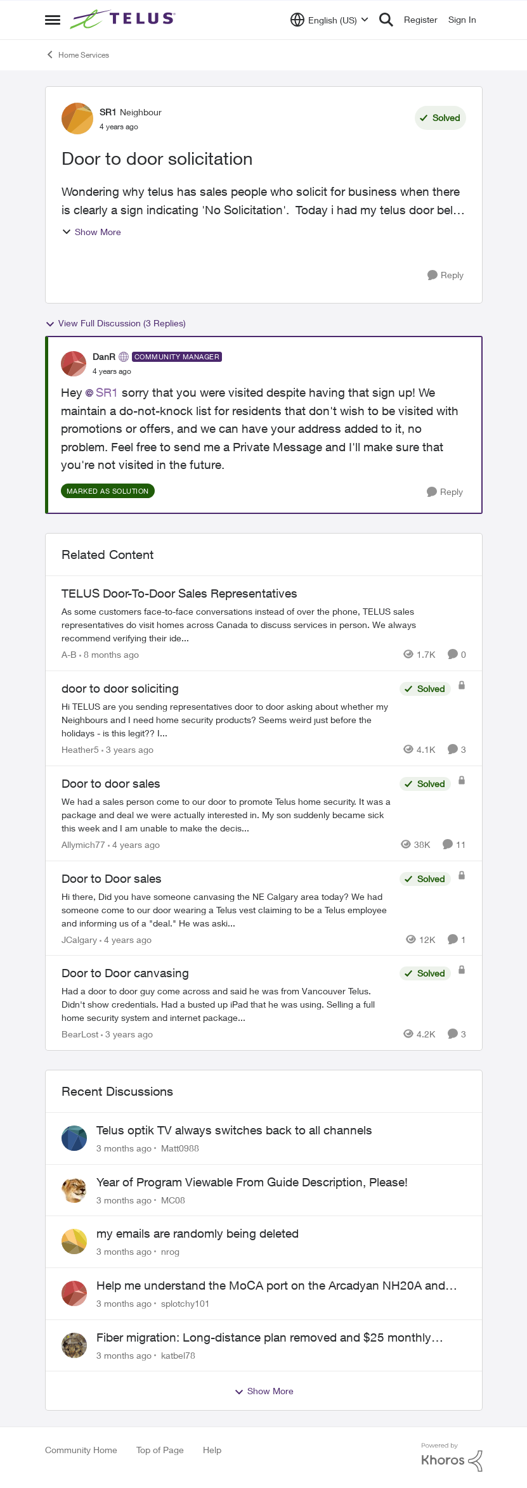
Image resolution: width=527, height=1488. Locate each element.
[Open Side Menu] (53, 19)
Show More (91, 231)
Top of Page (160, 1449)
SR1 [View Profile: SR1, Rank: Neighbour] (108, 111)
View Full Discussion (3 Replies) (115, 323)
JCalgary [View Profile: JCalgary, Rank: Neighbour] (79, 938)
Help (212, 1449)
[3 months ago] (124, 1148)
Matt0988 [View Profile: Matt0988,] (180, 1148)
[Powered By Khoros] (452, 1457)
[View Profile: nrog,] (74, 1241)
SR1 (107, 392)
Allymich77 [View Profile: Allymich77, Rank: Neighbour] (83, 844)
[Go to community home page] (124, 20)
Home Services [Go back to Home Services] (77, 54)
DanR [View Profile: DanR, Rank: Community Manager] (104, 356)
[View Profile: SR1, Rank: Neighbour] (77, 118)
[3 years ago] (127, 749)
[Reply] (445, 275)
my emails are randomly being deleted (197, 1233)
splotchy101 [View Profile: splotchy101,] (185, 1303)
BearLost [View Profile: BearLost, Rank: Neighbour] (80, 1034)
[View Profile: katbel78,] (74, 1345)
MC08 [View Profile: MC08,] (173, 1199)
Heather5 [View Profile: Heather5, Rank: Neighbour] (80, 749)
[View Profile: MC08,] (74, 1190)
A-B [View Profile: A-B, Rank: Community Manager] (69, 654)
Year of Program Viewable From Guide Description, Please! (252, 1182)
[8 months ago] (109, 654)
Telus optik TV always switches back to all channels (234, 1130)
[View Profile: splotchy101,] (74, 1293)
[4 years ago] (134, 844)
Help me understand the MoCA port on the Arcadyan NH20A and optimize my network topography (270, 1285)
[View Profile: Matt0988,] (74, 1138)
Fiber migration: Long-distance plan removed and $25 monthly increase (263, 1337)
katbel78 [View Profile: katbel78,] (178, 1354)
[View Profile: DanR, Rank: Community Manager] (73, 363)
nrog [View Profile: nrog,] (170, 1251)
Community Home (81, 1449)
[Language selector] (329, 19)
